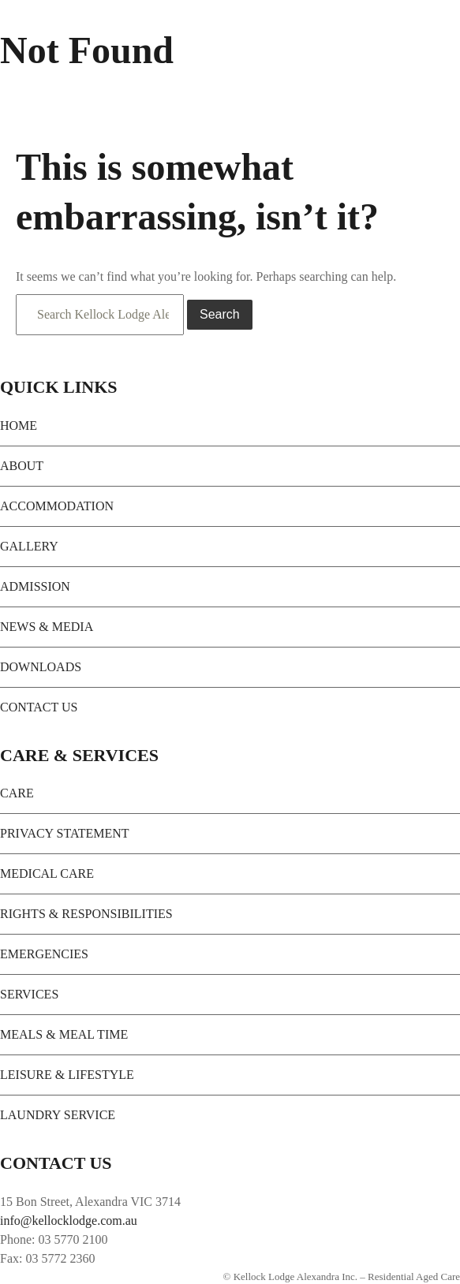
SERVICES (29, 994)
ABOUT (21, 465)
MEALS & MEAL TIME (64, 1034)
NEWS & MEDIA (46, 626)
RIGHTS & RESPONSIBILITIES (86, 913)
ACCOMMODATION (57, 506)
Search (220, 314)
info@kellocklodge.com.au (68, 1220)
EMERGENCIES (44, 954)
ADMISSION (35, 586)
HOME (18, 425)
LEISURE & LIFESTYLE (67, 1074)
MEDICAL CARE (47, 873)
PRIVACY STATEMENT (64, 833)
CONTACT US (38, 707)
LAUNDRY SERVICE (57, 1115)
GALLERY (29, 546)
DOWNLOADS (40, 667)
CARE (17, 793)
